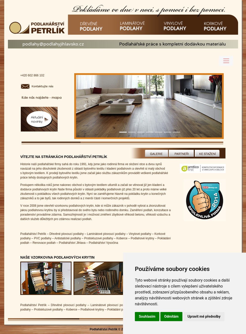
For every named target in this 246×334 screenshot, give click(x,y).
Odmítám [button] (171, 316)
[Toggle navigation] (226, 61)
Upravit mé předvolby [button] (203, 316)
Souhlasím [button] (147, 316)
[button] (85, 106)
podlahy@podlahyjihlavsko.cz (53, 44)
